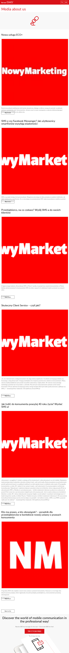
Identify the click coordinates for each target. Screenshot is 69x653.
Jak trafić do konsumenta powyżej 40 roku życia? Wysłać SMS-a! (31, 405)
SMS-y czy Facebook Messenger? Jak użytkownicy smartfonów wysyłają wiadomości (28, 122)
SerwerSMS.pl (8, 2)
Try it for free (34, 631)
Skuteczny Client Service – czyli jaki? (20, 305)
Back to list (8, 611)
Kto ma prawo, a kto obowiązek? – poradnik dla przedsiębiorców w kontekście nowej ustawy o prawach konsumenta (31, 514)
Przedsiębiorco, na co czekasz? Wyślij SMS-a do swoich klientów (31, 211)
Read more (8, 113)
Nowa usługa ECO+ (12, 34)
